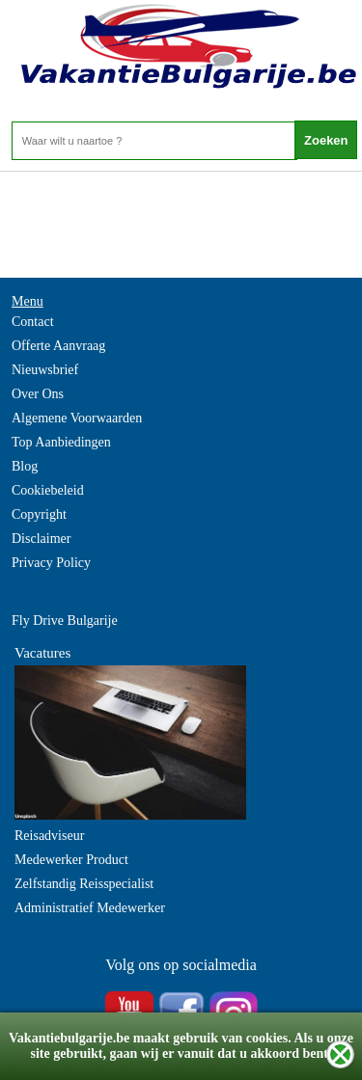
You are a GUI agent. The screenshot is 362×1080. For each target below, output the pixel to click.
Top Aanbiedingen (61, 442)
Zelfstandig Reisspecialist (83, 884)
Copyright (39, 514)
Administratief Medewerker (89, 908)
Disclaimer (41, 538)
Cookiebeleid (48, 490)
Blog (25, 466)
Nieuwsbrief (45, 370)
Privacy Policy (51, 562)
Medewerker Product (71, 859)
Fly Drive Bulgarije (65, 620)
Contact (33, 321)
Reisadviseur (49, 835)
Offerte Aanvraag (58, 345)
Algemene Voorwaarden (77, 418)
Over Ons (38, 394)
